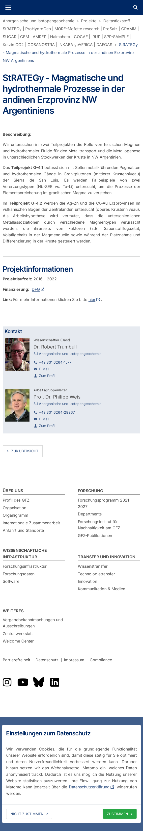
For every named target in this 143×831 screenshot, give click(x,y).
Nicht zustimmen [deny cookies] (27, 814)
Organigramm (15, 515)
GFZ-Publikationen (95, 535)
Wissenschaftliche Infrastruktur (25, 553)
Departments (90, 513)
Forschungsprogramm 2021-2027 (104, 503)
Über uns (13, 490)
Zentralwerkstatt (18, 633)
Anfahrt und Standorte (23, 530)
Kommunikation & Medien (101, 588)
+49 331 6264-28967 (57, 412)
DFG (36, 289)
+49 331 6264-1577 (55, 362)
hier (91, 299)
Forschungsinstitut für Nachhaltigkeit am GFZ (99, 525)
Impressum (74, 659)
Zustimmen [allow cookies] (117, 814)
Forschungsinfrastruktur (25, 566)
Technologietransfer (96, 573)
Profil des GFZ (16, 500)
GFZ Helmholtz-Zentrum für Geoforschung (71, 7)
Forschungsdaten (18, 573)
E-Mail (44, 369)
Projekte (88, 20)
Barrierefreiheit (16, 659)
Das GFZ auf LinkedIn (54, 682)
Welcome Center (18, 641)
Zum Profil (47, 376)
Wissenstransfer (93, 566)
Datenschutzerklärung (89, 786)
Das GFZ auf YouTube (23, 682)
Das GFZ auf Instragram (7, 682)
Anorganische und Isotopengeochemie (38, 20)
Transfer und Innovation (106, 556)
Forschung (90, 490)
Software (11, 581)
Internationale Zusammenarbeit (31, 522)
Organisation (14, 507)
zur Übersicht (24, 451)
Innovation (87, 581)
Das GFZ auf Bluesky (39, 682)
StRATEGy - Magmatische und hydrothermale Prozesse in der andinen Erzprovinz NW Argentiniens (70, 52)
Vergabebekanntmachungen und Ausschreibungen (33, 623)
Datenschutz (46, 659)
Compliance (101, 659)
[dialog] (71, 774)
